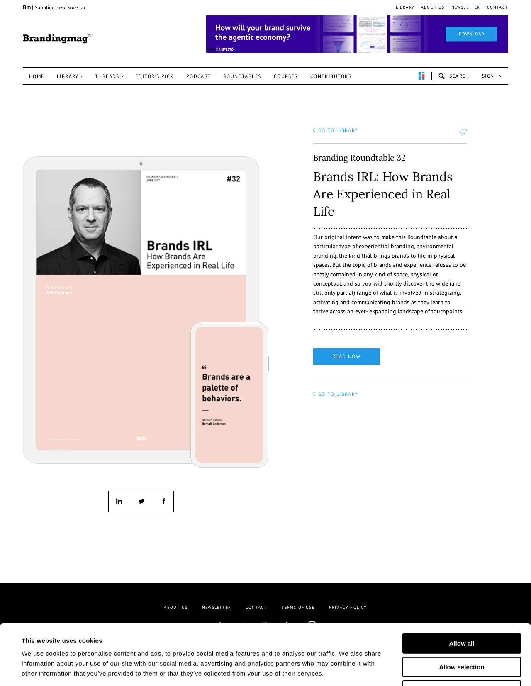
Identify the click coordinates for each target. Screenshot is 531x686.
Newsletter (465, 7)
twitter (141, 501)
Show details (410, 669)
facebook (163, 501)
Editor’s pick (155, 76)
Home (36, 76)
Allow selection (461, 610)
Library (405, 7)
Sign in (492, 76)
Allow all (462, 586)
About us (433, 7)
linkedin (119, 501)
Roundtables (242, 76)
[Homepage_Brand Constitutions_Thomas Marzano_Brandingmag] (357, 34)
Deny (462, 633)
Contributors (330, 76)
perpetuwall (421, 76)
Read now (346, 356)
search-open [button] (453, 76)
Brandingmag (57, 39)
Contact (497, 7)
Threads (107, 76)
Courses (286, 76)
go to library (338, 130)
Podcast (198, 76)
